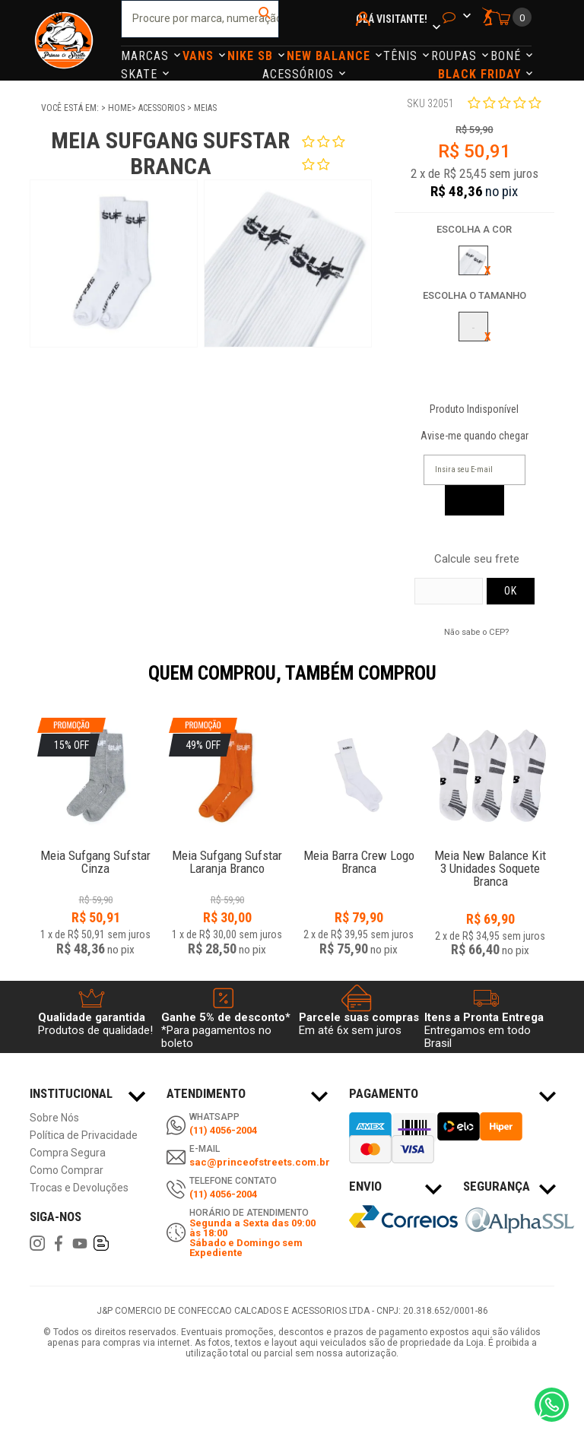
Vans (199, 56)
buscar (265, 19)
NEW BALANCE (330, 56)
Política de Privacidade (84, 1135)
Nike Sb (252, 56)
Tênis (402, 56)
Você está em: (71, 108)
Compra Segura (68, 1153)
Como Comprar (66, 1170)
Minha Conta (365, 39)
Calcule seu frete (476, 559)
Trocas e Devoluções (79, 1188)
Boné (507, 56)
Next (562, 683)
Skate (141, 74)
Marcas (147, 56)
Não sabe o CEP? (476, 631)
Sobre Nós (54, 1118)
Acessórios (300, 74)
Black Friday (481, 74)
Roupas (456, 56)
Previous (22, 683)
